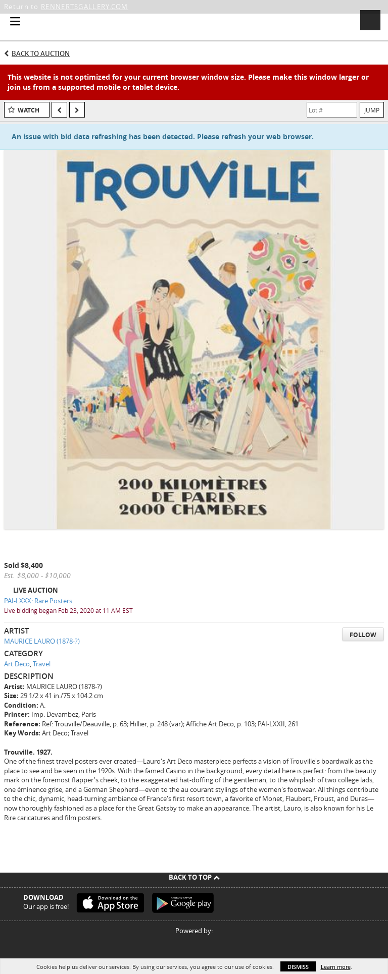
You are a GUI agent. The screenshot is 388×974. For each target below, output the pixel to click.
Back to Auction (41, 53)
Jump (371, 110)
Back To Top (194, 877)
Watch (28, 110)
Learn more (336, 966)
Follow (363, 635)
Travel (42, 663)
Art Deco (17, 663)
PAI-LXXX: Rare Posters (38, 600)
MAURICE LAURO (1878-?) (42, 641)
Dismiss (298, 966)
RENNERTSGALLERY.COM (84, 6)
